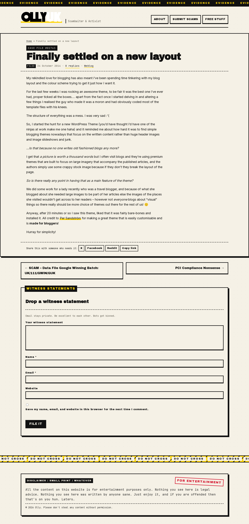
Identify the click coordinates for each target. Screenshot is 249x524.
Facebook (94, 248)
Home (29, 41)
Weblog (89, 65)
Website (31, 388)
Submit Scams (185, 19)
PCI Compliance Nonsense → (199, 268)
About (159, 19)
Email (30, 372)
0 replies (72, 65)
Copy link (129, 248)
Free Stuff (215, 19)
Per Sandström (70, 218)
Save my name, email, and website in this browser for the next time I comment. (86, 409)
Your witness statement (44, 322)
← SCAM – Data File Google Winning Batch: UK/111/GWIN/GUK (61, 270)
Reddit (112, 248)
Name (30, 357)
